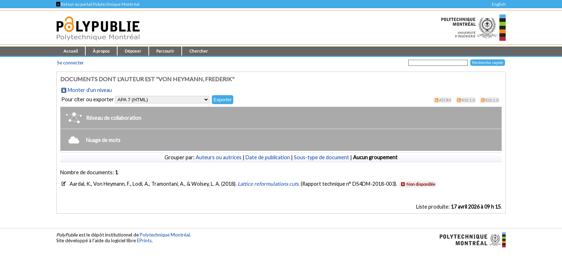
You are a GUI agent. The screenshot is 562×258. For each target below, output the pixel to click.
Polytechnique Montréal (165, 235)
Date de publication (268, 157)
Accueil (70, 51)
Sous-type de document (321, 157)
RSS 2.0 (492, 100)
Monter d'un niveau (90, 90)
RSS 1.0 (468, 100)
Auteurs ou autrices (219, 157)
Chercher (198, 51)
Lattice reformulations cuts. (269, 184)
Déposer (133, 51)
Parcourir (165, 51)
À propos (101, 51)
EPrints (144, 240)
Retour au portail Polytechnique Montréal (97, 4)
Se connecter (70, 62)
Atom (445, 100)
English (499, 4)
